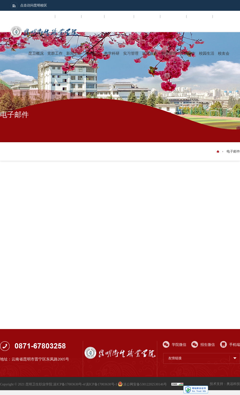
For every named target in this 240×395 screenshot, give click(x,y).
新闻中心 (74, 53)
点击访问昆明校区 (29, 5)
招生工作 (93, 53)
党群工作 (55, 53)
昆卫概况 (36, 53)
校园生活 (206, 53)
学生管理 (168, 53)
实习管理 (130, 53)
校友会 (223, 53)
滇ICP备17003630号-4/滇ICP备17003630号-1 (85, 384)
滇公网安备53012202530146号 (143, 384)
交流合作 (187, 53)
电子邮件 (233, 151)
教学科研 (112, 53)
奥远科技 (233, 384)
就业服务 (149, 53)
